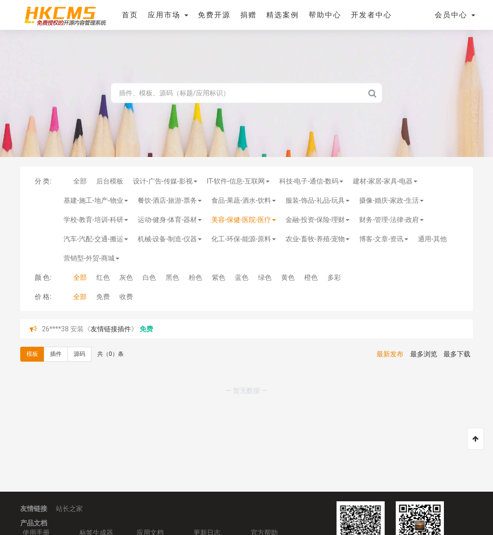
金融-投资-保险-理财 (317, 219)
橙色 (311, 277)
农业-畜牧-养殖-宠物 (317, 239)
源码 (79, 354)
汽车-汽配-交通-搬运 (96, 239)
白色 (149, 277)
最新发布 (389, 354)
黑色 (172, 277)
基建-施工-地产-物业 (96, 200)
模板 (32, 354)
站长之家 (69, 508)
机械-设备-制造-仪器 (170, 239)
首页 (130, 15)
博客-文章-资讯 (383, 239)
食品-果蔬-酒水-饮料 (243, 200)
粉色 (195, 277)
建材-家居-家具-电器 (385, 181)
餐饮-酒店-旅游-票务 (170, 200)
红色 (103, 277)
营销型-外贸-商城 (91, 258)
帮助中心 (325, 15)
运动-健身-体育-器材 (170, 219)
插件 (56, 354)
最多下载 (456, 354)
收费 (126, 296)
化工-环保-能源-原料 (243, 239)
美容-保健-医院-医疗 (243, 219)
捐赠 (248, 15)
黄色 (288, 277)
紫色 (218, 277)
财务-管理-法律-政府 (391, 219)
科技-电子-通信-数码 (311, 181)
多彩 (334, 277)
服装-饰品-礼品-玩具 (317, 200)
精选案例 (282, 15)
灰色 (126, 277)
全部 (80, 181)
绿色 (265, 277)
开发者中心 (371, 15)
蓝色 (241, 277)
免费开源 (214, 15)
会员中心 (455, 15)
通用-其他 (432, 239)
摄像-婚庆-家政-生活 (391, 200)
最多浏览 (423, 354)
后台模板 (109, 181)
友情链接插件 (111, 329)
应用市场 (168, 15)
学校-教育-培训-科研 (96, 219)
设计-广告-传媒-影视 (165, 181)
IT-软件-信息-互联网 (238, 181)
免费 (103, 296)
